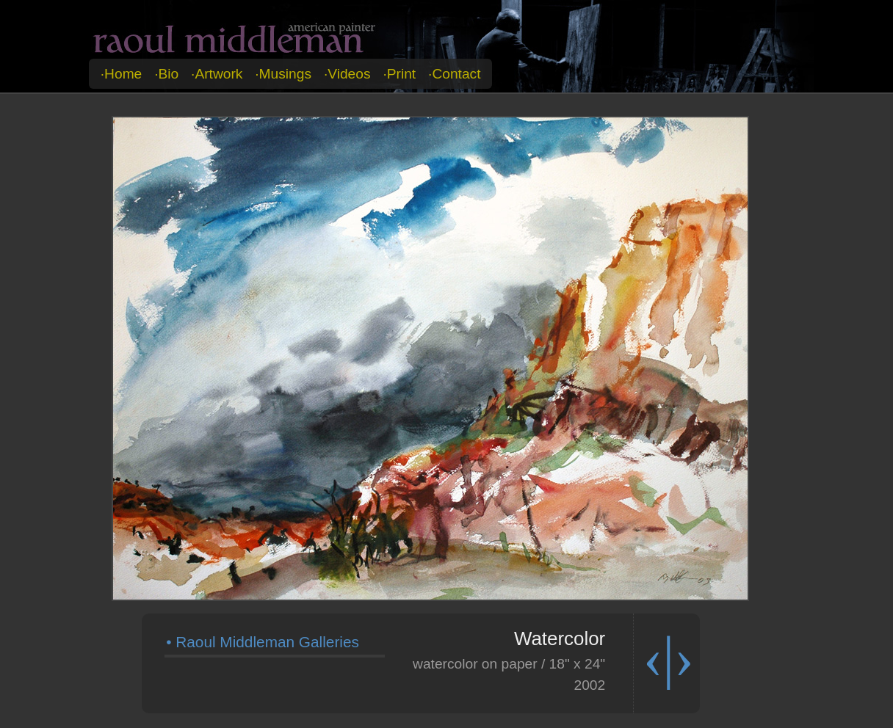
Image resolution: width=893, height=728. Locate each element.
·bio (166, 73)
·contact (454, 73)
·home (121, 73)
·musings (283, 73)
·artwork (216, 73)
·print (399, 73)
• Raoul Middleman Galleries (262, 641)
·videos (347, 73)
